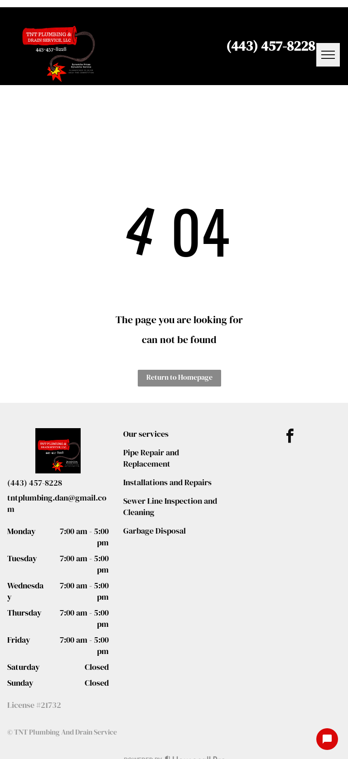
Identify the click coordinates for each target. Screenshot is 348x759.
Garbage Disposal (154, 530)
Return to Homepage (179, 377)
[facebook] (290, 437)
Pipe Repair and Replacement (151, 458)
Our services (146, 433)
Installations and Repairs (167, 482)
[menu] (328, 55)
